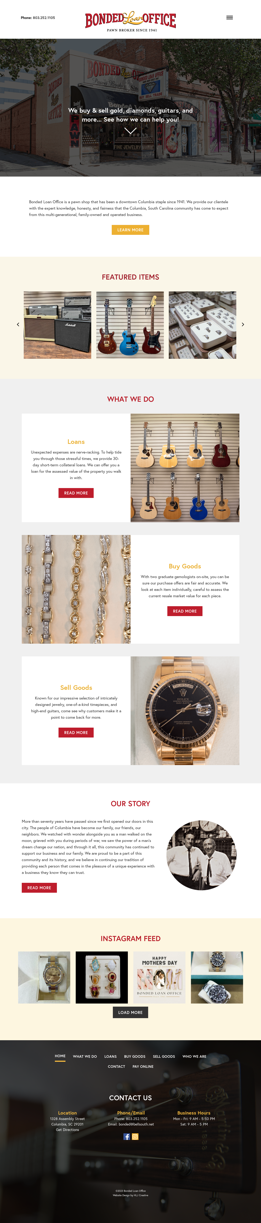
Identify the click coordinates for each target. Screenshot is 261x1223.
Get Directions (67, 1129)
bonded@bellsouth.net (136, 1124)
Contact (116, 1066)
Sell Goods (164, 1056)
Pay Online (143, 1066)
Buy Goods (134, 1056)
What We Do (85, 1056)
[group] (58, 326)
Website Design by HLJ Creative (130, 1195)
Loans (110, 1056)
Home (60, 1055)
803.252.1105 (43, 17)
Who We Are (194, 1056)
